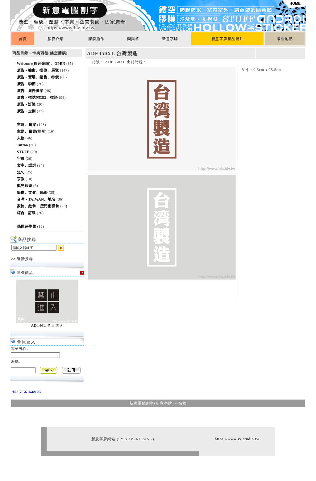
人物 (21, 138)
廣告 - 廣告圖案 (30, 91)
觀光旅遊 (24, 186)
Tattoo (22, 145)
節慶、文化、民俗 (32, 192)
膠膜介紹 (56, 39)
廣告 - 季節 (26, 84)
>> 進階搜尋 (22, 259)
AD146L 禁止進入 (47, 325)
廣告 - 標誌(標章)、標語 (37, 97)
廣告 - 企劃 (26, 111)
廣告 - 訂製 (26, 104)
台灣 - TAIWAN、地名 (36, 199)
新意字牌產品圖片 (227, 39)
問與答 (133, 39)
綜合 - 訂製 (26, 213)
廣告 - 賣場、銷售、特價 (38, 77)
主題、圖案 (26, 124)
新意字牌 (170, 39)
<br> (25, 390)
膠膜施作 (96, 39)
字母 (21, 158)
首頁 (23, 39)
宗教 (21, 179)
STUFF (23, 152)
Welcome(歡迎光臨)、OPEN (41, 63)
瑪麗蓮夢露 (26, 226)
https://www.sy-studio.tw (237, 439)
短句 (21, 172)
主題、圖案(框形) (32, 131)
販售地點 (285, 39)
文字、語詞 (26, 165)
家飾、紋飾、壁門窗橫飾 (38, 206)
